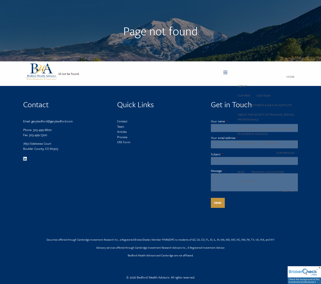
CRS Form (123, 142)
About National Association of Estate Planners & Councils (266, 131)
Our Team (263, 95)
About (242, 86)
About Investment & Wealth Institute (265, 105)
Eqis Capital (269, 143)
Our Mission (246, 143)
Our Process (285, 153)
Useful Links (246, 181)
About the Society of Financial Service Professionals (266, 117)
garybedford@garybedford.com (52, 121)
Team (120, 126)
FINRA (165, 240)
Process (122, 137)
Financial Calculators (267, 172)
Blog (241, 172)
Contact (288, 191)
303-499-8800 (42, 129)
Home (290, 76)
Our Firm (244, 95)
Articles (122, 131)
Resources (245, 162)
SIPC (172, 240)
